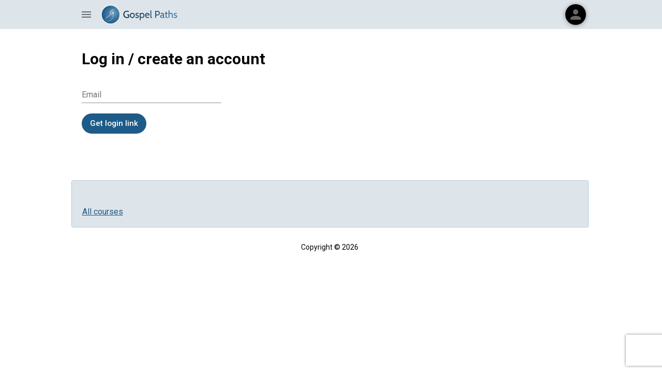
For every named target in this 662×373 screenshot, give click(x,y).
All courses (102, 212)
